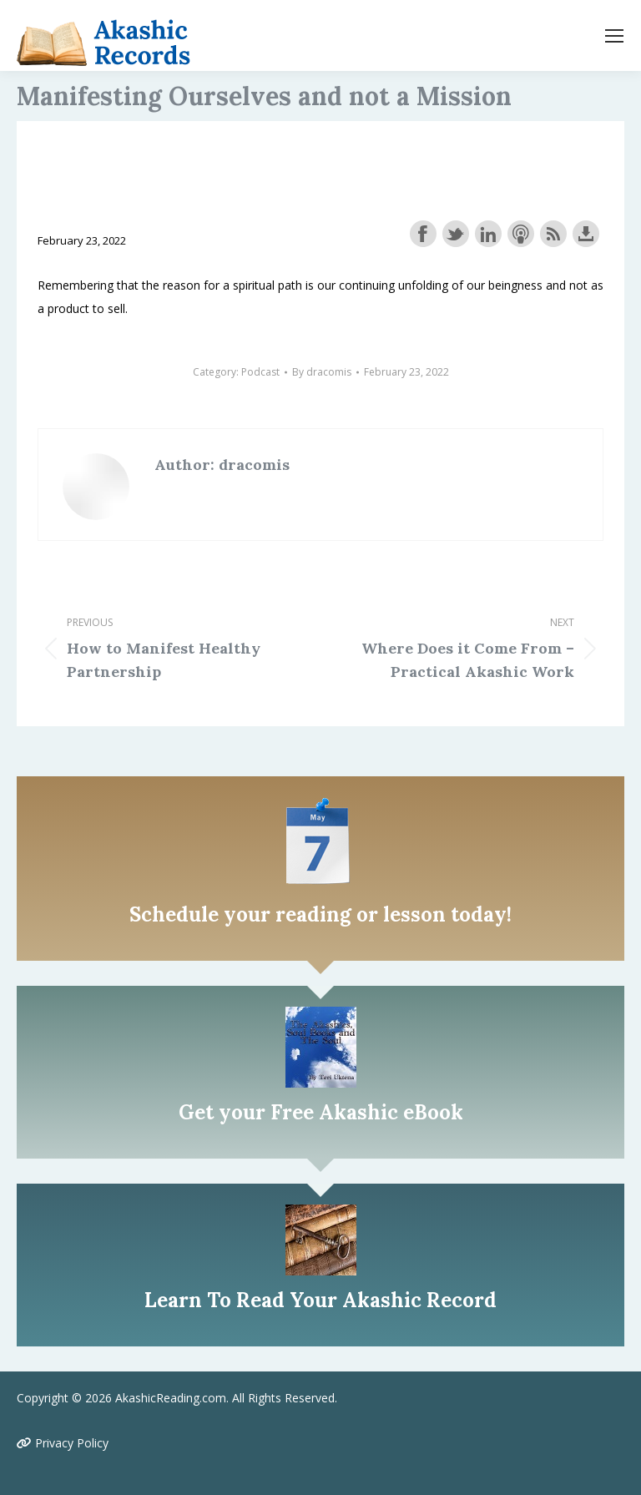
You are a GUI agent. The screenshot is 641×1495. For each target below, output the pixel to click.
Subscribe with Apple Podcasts (520, 233)
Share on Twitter (455, 233)
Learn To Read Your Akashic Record (320, 1300)
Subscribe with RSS (553, 233)
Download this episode (586, 233)
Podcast (260, 372)
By (321, 372)
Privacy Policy (63, 1443)
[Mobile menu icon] (614, 36)
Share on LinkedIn (488, 233)
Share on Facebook (423, 233)
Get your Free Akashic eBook (321, 1112)
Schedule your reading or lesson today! (320, 914)
